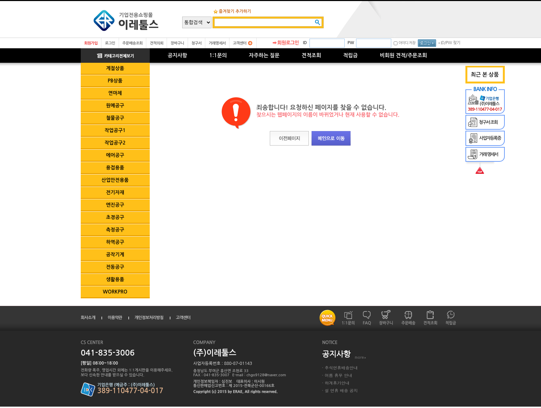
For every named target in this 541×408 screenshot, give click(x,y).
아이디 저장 (407, 43)
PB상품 (115, 80)
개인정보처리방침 (149, 318)
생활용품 (115, 279)
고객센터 (239, 43)
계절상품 (115, 68)
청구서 (196, 43)
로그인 (110, 43)
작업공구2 (115, 142)
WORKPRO (115, 291)
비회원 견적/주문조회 (403, 55)
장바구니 (177, 43)
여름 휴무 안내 (338, 375)
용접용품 (115, 167)
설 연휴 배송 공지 (341, 390)
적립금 (350, 55)
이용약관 (115, 318)
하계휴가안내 (337, 383)
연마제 (115, 93)
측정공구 (115, 229)
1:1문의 (218, 55)
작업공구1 (115, 130)
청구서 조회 (488, 122)
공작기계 (115, 254)
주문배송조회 (132, 43)
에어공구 (115, 155)
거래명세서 (217, 43)
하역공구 (115, 242)
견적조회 (311, 55)
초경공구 (115, 217)
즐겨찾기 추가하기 (235, 11)
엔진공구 (115, 204)
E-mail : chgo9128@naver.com (259, 375)
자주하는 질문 (264, 55)
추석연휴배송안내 (341, 367)
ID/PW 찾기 (450, 43)
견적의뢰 (156, 43)
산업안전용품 (115, 180)
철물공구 (115, 118)
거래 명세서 (488, 154)
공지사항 (177, 55)
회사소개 (88, 318)
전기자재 (115, 192)
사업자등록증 (490, 138)
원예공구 (115, 105)
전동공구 (115, 267)
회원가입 (91, 43)
